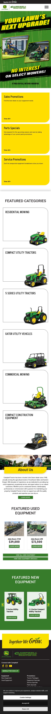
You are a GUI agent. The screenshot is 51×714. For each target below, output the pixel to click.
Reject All (25, 709)
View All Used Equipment (25, 555)
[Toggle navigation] (47, 7)
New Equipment (6, 678)
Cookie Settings (25, 697)
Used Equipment (6, 680)
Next (48, 48)
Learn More (25, 497)
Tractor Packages (33, 678)
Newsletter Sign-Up (10, 671)
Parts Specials (31, 685)
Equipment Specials (33, 680)
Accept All (25, 703)
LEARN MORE (14, 546)
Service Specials (32, 682)
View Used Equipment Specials (25, 559)
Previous (1, 48)
